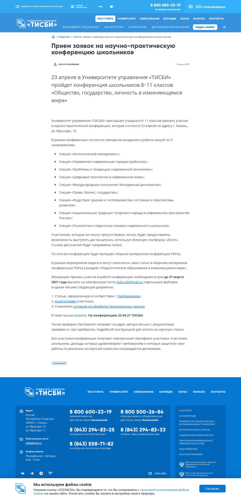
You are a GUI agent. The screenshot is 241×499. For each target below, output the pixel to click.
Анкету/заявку (66, 301)
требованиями (129, 296)
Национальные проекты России (196, 435)
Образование (149, 18)
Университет (126, 18)
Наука (184, 18)
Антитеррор (185, 410)
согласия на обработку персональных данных (109, 306)
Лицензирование (188, 449)
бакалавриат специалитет (80, 27)
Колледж (170, 18)
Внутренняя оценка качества (194, 429)
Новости (64, 37)
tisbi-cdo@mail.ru (130, 282)
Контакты (216, 18)
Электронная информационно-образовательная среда (196, 442)
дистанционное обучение (170, 27)
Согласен (212, 489)
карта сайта (160, 473)
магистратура (113, 27)
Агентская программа (191, 454)
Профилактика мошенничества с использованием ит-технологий (197, 423)
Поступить (105, 18)
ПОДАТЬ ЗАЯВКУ (205, 27)
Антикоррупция (187, 416)
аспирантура (138, 27)
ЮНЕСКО (199, 18)
